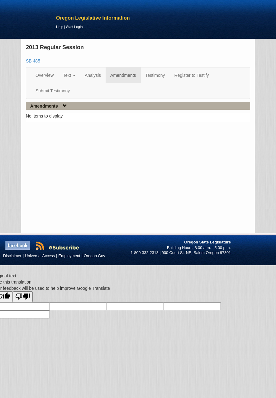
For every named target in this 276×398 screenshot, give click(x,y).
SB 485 (33, 60)
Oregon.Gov (94, 256)
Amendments (123, 75)
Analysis (93, 75)
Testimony (155, 75)
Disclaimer (12, 256)
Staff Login (74, 27)
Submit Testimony (53, 90)
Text (69, 75)
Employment (69, 256)
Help (59, 27)
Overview (45, 75)
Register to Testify (191, 75)
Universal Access (40, 256)
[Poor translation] (23, 296)
